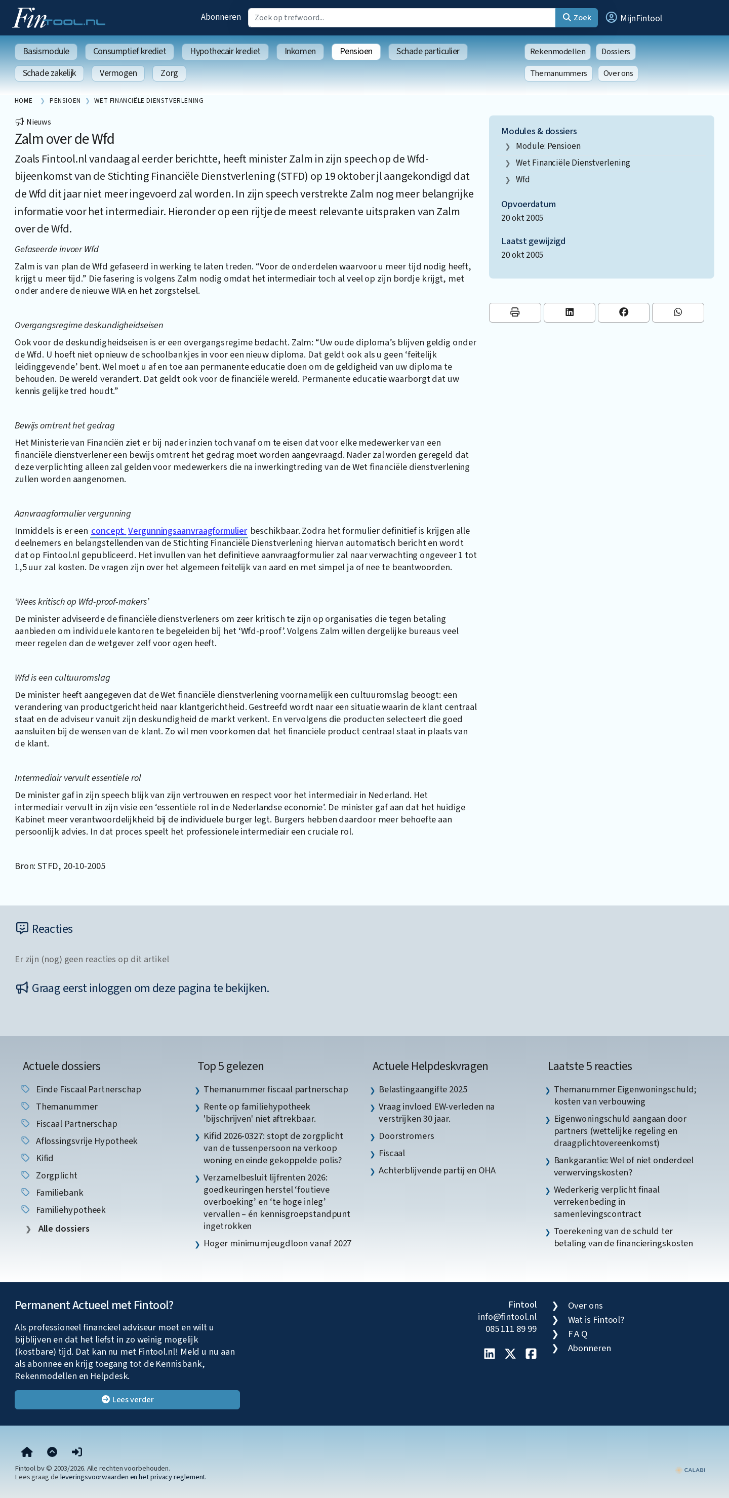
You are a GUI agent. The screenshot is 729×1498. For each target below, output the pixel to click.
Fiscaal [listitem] (392, 1153)
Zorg (169, 73)
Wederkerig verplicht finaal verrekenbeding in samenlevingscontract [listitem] (607, 1201)
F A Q (578, 1334)
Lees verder (127, 1399)
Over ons (618, 73)
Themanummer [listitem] (59, 1106)
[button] (633, 17)
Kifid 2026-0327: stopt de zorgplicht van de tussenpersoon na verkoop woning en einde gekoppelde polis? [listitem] (273, 1148)
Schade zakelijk (49, 73)
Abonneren (220, 17)
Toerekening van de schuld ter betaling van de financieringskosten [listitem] (624, 1237)
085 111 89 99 (511, 1328)
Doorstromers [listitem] (406, 1135)
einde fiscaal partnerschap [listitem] (81, 1089)
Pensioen (356, 51)
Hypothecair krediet (225, 51)
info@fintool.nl (507, 1316)
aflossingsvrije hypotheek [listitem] (79, 1141)
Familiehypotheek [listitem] (63, 1209)
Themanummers (558, 73)
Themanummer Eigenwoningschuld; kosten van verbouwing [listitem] (625, 1095)
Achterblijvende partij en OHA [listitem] (437, 1170)
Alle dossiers (63, 1229)
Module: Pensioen (548, 146)
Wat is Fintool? (596, 1319)
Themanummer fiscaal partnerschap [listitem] (276, 1089)
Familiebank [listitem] (52, 1192)
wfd (523, 179)
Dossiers (615, 52)
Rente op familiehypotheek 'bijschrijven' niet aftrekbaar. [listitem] (259, 1112)
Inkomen (300, 51)
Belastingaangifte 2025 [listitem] (423, 1089)
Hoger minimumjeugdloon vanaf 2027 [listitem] (277, 1243)
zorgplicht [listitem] (48, 1175)
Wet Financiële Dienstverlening (573, 162)
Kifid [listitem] (37, 1158)
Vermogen (118, 73)
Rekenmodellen (558, 52)
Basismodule (46, 51)
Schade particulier (428, 51)
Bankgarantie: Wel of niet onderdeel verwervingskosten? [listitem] (624, 1166)
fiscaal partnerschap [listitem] (68, 1123)
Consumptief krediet (129, 51)
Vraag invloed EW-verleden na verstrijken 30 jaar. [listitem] (437, 1112)
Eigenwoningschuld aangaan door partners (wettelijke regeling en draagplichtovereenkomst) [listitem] (620, 1131)
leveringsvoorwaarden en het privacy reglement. (133, 1477)
